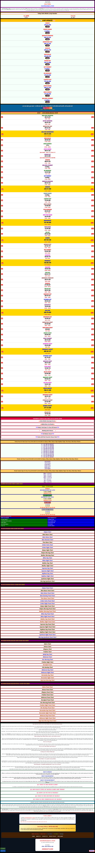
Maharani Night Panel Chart (47, 718)
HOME (33, 836)
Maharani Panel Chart (47, 697)
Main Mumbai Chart (47, 539)
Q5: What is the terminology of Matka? (47, 799)
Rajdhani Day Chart (47, 573)
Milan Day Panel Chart (47, 614)
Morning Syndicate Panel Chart (47, 637)
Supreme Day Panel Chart (47, 624)
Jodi (2, 117)
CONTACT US (45, 836)
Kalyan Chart (47, 532)
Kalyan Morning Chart (47, 552)
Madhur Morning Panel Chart (47, 611)
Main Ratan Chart (47, 537)
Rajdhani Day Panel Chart (47, 629)
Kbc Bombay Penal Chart (47, 708)
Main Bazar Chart (47, 534)
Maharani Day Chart (47, 670)
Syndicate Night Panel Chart (47, 634)
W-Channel (3, 848)
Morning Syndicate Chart (47, 581)
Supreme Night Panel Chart (47, 627)
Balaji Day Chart (47, 654)
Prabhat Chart (47, 652)
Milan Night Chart (47, 560)
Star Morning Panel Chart (47, 702)
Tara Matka (49, 833)
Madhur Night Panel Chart (47, 621)
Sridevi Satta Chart (47, 545)
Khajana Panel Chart (47, 692)
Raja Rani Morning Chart (47, 680)
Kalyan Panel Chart (47, 588)
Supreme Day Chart (47, 568)
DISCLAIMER (60, 836)
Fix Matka (56, 833)
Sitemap (61, 833)
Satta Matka (47, 4)
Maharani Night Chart (47, 672)
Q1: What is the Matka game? (47, 784)
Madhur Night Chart (47, 565)
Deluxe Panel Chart (47, 689)
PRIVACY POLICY (52, 836)
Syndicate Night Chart (47, 578)
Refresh (47, 26)
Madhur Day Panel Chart (47, 619)
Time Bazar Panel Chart (47, 598)
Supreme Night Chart (48, 571)
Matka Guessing (35, 833)
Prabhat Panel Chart (47, 695)
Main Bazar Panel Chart (47, 590)
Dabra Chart (47, 644)
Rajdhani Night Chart (47, 576)
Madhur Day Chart (47, 563)
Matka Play (3, 850)
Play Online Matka (47, 108)
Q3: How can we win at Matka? (47, 792)
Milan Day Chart (47, 558)
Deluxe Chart (47, 646)
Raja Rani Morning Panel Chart (47, 720)
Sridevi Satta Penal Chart (47, 601)
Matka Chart (43, 833)
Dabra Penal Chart (47, 687)
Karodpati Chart (47, 664)
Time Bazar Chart (47, 542)
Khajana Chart (47, 649)
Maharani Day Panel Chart (47, 715)
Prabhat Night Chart (47, 662)
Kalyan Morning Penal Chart (48, 608)
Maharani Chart (47, 657)
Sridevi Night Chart (47, 547)
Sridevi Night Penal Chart (47, 603)
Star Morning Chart (47, 659)
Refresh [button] (92, 850)
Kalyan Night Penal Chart (47, 606)
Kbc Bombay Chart (47, 667)
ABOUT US (38, 836)
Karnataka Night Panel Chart (47, 713)
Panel (92, 117)
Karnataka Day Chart (48, 675)
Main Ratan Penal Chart (47, 593)
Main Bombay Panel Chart (47, 595)
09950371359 (47, 849)
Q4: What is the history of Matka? (47, 796)
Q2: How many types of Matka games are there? (47, 789)
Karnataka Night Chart (47, 677)
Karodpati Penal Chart (47, 700)
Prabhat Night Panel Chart (47, 705)
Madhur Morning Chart (47, 555)
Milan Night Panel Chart (47, 616)
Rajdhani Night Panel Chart (47, 632)
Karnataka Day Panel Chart (47, 710)
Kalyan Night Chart (47, 550)
